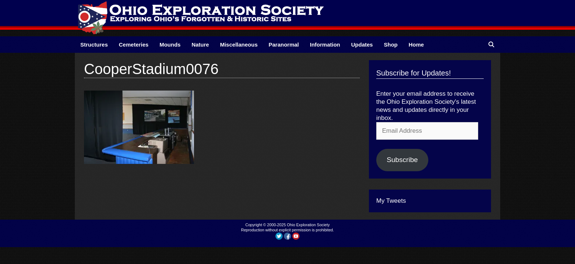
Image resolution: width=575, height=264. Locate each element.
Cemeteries (134, 44)
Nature (200, 44)
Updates (362, 44)
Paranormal (283, 44)
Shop (391, 44)
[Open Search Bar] (491, 44)
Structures (94, 44)
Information (325, 44)
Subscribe (402, 160)
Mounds (170, 44)
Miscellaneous (239, 44)
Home (416, 44)
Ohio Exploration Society (308, 225)
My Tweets (391, 200)
